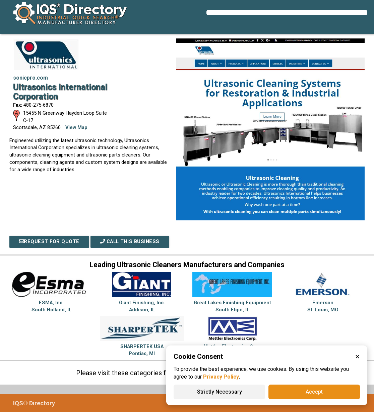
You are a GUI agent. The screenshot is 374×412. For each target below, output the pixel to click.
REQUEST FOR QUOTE (49, 241)
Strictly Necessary (219, 392)
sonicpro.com (30, 78)
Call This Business (130, 241)
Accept (314, 392)
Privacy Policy (221, 377)
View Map (76, 127)
